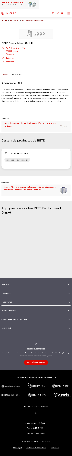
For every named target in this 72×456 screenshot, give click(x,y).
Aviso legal (17, 447)
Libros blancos (8, 311)
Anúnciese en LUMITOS (35, 423)
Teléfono (7, 58)
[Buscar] (53, 13)
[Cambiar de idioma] (62, 13)
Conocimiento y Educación (14, 319)
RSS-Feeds (6, 328)
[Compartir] (57, 13)
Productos (16, 74)
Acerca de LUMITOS (35, 428)
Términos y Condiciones (36, 447)
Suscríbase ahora (36, 362)
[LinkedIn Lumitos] (36, 413)
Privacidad (55, 447)
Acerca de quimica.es (36, 433)
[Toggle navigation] (69, 13)
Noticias (5, 285)
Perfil (5, 74)
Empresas (6, 293)
